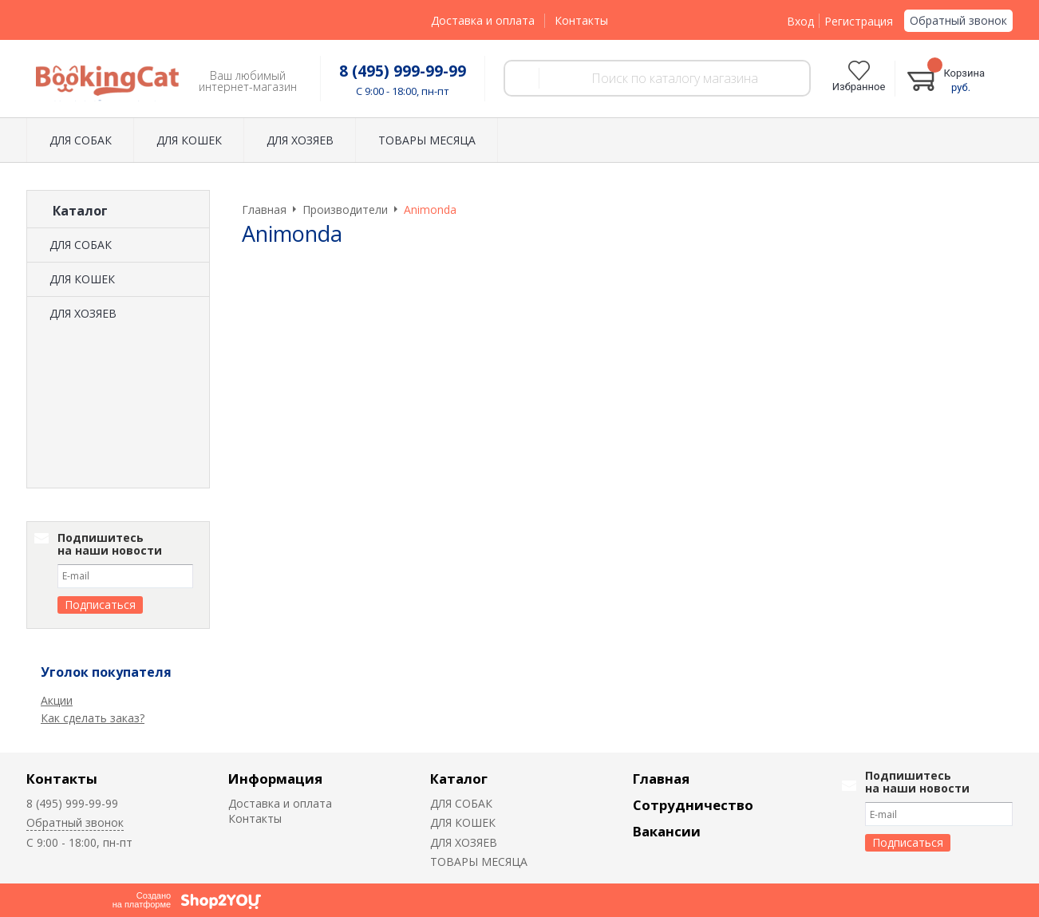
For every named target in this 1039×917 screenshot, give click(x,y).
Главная (661, 778)
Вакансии (667, 831)
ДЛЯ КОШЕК (189, 140)
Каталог (459, 778)
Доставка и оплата (483, 20)
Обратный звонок (958, 20)
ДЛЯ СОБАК (80, 140)
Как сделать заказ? (92, 717)
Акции (57, 700)
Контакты (581, 20)
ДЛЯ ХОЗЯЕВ (300, 140)
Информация (275, 778)
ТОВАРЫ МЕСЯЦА (427, 140)
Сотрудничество (693, 805)
